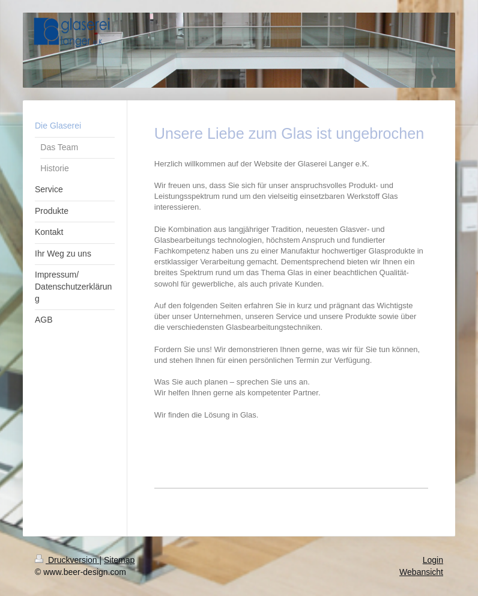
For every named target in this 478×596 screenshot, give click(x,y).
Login (433, 560)
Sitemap (119, 560)
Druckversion (67, 560)
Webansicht (421, 572)
